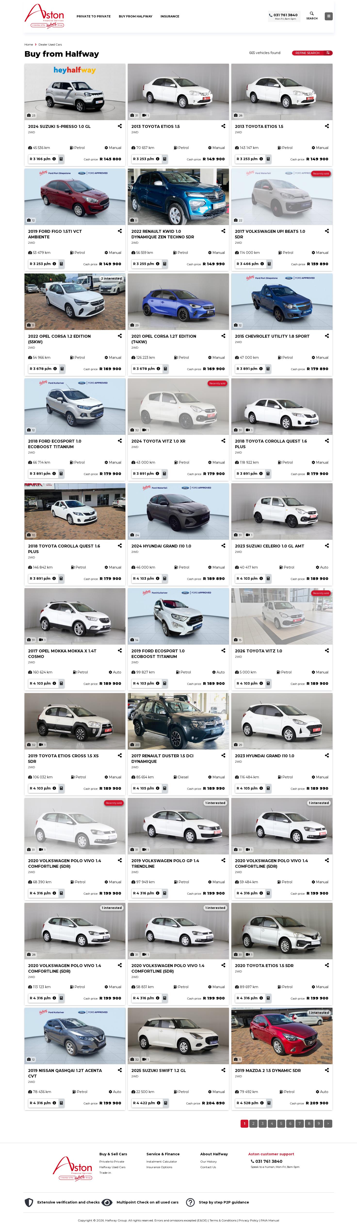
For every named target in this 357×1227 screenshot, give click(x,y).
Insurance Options (159, 1167)
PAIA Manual (270, 1220)
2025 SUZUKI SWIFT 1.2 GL (158, 1070)
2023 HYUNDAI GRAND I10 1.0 (264, 756)
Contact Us (208, 1167)
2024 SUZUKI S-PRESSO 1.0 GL (59, 126)
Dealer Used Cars (50, 44)
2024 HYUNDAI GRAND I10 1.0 (161, 546)
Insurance (170, 16)
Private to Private (94, 16)
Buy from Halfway (135, 16)
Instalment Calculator (161, 1161)
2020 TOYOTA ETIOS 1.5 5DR (264, 965)
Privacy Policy (249, 1220)
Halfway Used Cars (112, 1167)
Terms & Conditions (223, 1220)
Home (28, 44)
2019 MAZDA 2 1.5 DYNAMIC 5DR (268, 1070)
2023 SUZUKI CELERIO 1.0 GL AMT (269, 546)
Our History (208, 1161)
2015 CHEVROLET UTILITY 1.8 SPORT (272, 336)
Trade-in (105, 1172)
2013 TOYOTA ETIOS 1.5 (155, 126)
